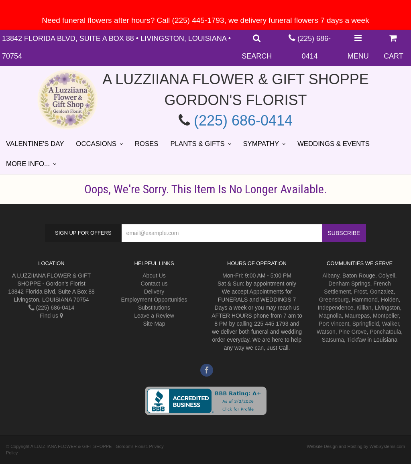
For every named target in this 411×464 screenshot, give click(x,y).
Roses (147, 144)
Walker (390, 323)
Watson (326, 331)
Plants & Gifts (197, 144)
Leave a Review (154, 315)
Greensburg (334, 299)
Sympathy (261, 144)
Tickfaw (356, 339)
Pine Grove (353, 331)
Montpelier (386, 315)
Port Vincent (334, 323)
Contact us (154, 283)
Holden (390, 299)
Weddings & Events (333, 144)
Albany (331, 275)
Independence (336, 307)
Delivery (154, 291)
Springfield (365, 323)
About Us (154, 275)
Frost (360, 291)
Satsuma (333, 339)
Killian (363, 307)
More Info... (28, 164)
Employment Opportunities (154, 299)
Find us (51, 315)
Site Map (154, 323)
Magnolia (330, 315)
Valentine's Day (35, 144)
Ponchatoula (385, 331)
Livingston (387, 307)
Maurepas (357, 315)
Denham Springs (349, 283)
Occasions (96, 144)
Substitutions (154, 307)
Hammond (365, 299)
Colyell (386, 275)
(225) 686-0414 (243, 120)
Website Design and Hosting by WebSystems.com (356, 446)
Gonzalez (382, 291)
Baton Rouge (358, 275)
